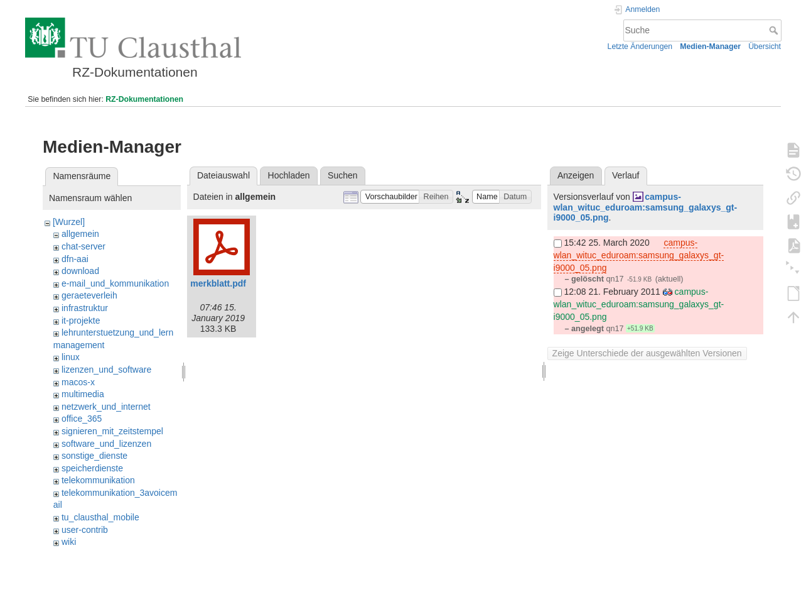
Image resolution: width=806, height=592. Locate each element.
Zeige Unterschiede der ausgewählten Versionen (647, 353)
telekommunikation (98, 480)
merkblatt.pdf (218, 283)
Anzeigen (575, 175)
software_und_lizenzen (106, 444)
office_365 (82, 419)
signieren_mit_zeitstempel (112, 431)
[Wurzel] (69, 222)
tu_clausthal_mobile (100, 517)
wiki (69, 542)
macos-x (78, 382)
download (80, 271)
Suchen (342, 175)
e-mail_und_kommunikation (115, 283)
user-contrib (85, 530)
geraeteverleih (89, 295)
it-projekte (81, 320)
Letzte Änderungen (640, 46)
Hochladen (289, 175)
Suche (775, 30)
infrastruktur (85, 308)
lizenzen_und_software (106, 370)
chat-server (83, 246)
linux (71, 357)
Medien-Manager (710, 46)
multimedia (83, 394)
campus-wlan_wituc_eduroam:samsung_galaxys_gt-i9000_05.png (646, 207)
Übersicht (764, 46)
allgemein (80, 234)
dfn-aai (75, 259)
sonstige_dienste (94, 456)
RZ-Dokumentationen (144, 99)
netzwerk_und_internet (106, 407)
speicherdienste (92, 468)
